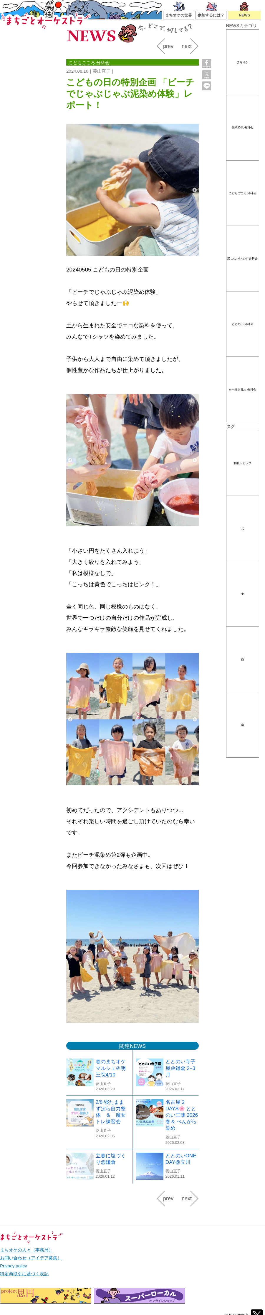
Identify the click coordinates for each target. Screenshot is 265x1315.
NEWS (244, 15)
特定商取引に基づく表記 (24, 1273)
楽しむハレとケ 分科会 (242, 258)
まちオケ (243, 62)
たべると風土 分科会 (242, 389)
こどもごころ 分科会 (242, 193)
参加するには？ (211, 15)
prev (168, 46)
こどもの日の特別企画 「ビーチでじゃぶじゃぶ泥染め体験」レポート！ (130, 93)
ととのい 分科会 (242, 324)
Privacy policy (13, 1265)
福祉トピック (242, 463)
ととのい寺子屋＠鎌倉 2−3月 (180, 1068)
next (187, 46)
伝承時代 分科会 (242, 127)
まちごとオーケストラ (46, 20)
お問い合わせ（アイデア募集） (31, 1257)
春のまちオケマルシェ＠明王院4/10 (111, 1068)
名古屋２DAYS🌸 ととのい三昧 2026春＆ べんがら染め (181, 1115)
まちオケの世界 (178, 15)
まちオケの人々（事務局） (26, 1249)
